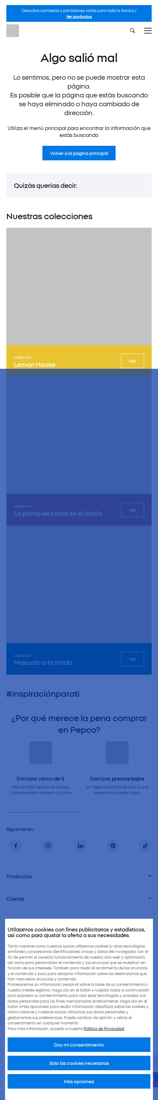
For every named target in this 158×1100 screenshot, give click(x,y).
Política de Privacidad (104, 1028)
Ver (132, 361)
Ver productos (79, 16)
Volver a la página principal (79, 153)
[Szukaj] (132, 30)
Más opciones (79, 1081)
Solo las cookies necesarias (79, 1063)
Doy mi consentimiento (79, 1044)
